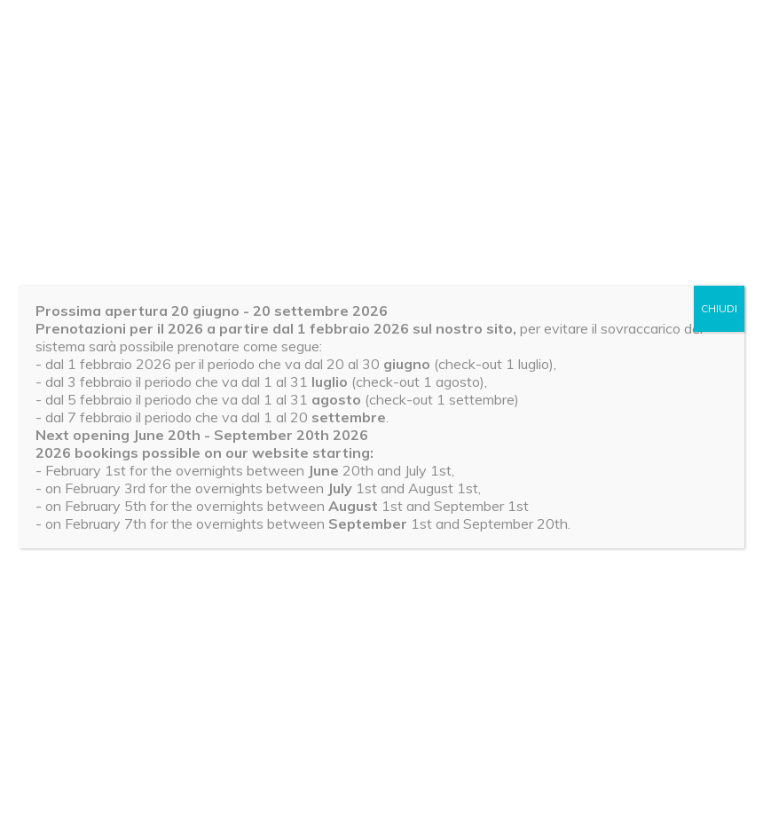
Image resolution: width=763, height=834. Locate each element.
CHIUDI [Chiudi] (719, 308)
